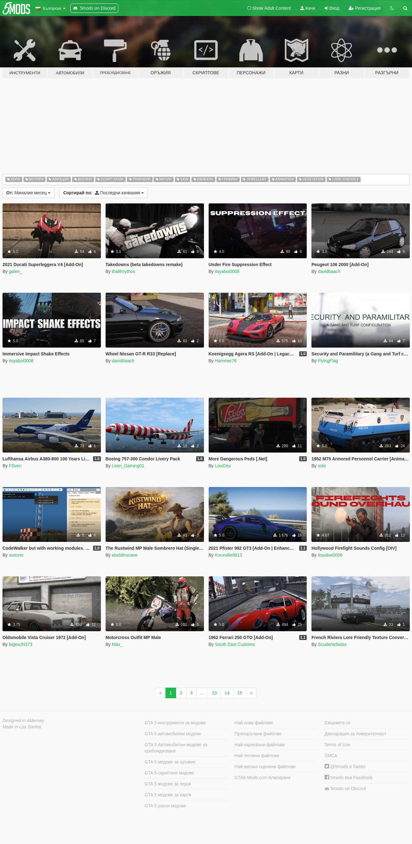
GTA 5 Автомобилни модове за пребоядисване (175, 747)
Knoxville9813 (228, 555)
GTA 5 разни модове (165, 805)
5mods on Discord (345, 788)
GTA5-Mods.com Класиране (263, 777)
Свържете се (338, 722)
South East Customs (235, 644)
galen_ (15, 271)
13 (214, 692)
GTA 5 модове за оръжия (169, 761)
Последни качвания (103, 192)
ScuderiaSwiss (332, 644)
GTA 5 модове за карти (167, 794)
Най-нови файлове (254, 722)
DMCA (331, 755)
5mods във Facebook (349, 777)
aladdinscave (125, 555)
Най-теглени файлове (257, 755)
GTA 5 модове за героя (167, 783)
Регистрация (365, 8)
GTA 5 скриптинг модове (169, 772)
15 (239, 692)
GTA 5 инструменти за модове (175, 722)
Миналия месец (28, 192)
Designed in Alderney (23, 720)
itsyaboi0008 (227, 271)
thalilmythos (123, 271)
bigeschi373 (20, 644)
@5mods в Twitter (345, 766)
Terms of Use (337, 744)
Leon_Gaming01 (128, 465)
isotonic (16, 555)
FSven (15, 465)
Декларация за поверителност (355, 733)
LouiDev (223, 465)
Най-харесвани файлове (260, 744)
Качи (307, 8)
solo (322, 465)
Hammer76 (226, 360)
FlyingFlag (328, 360)
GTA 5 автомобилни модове (172, 733)
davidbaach (329, 271)
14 (227, 692)
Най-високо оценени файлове (265, 766)
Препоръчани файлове (258, 733)
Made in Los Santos (22, 726)
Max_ (117, 644)
